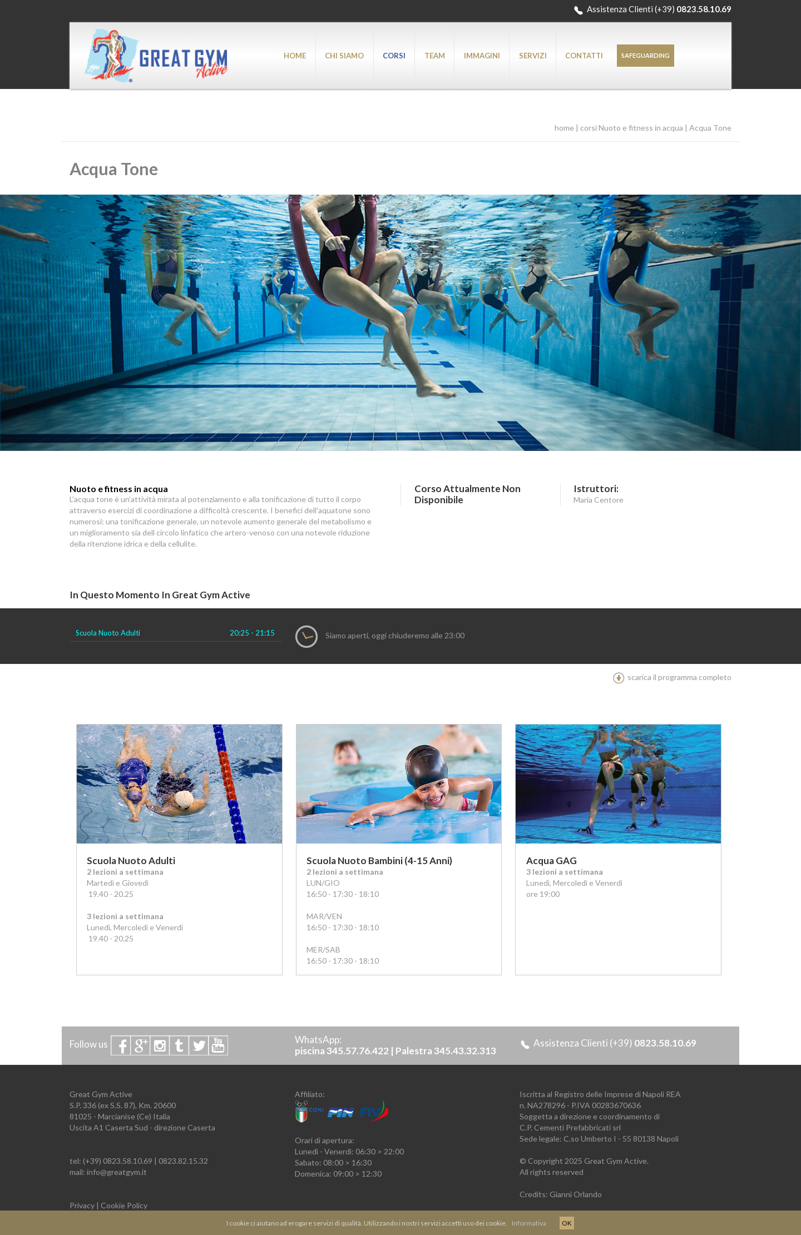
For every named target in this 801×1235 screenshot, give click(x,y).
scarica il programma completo (671, 677)
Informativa (529, 1223)
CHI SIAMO (344, 55)
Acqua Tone (710, 127)
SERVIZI (533, 55)
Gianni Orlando (576, 1194)
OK (567, 1223)
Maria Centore (598, 499)
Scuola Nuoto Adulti (108, 632)
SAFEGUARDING (645, 55)
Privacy (82, 1205)
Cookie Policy (124, 1205)
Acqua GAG (551, 860)
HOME (295, 55)
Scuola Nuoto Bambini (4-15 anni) (379, 860)
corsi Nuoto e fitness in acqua (631, 127)
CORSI (394, 55)
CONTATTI (584, 55)
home (564, 127)
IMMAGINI (482, 55)
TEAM (434, 55)
